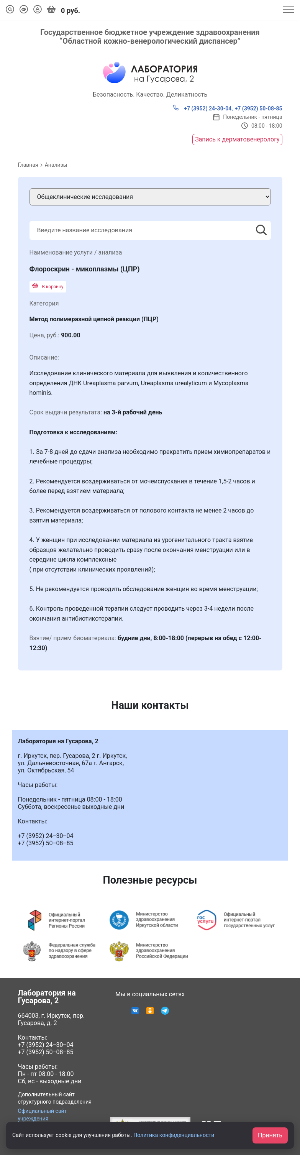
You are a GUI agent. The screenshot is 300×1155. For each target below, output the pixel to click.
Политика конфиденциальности (173, 1135)
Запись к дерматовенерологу (237, 139)
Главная (28, 165)
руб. (63, 10)
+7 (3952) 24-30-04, (203, 108)
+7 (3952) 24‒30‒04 (46, 1044)
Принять (270, 1135)
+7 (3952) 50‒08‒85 (46, 1052)
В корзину (48, 286)
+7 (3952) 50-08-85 (258, 108)
